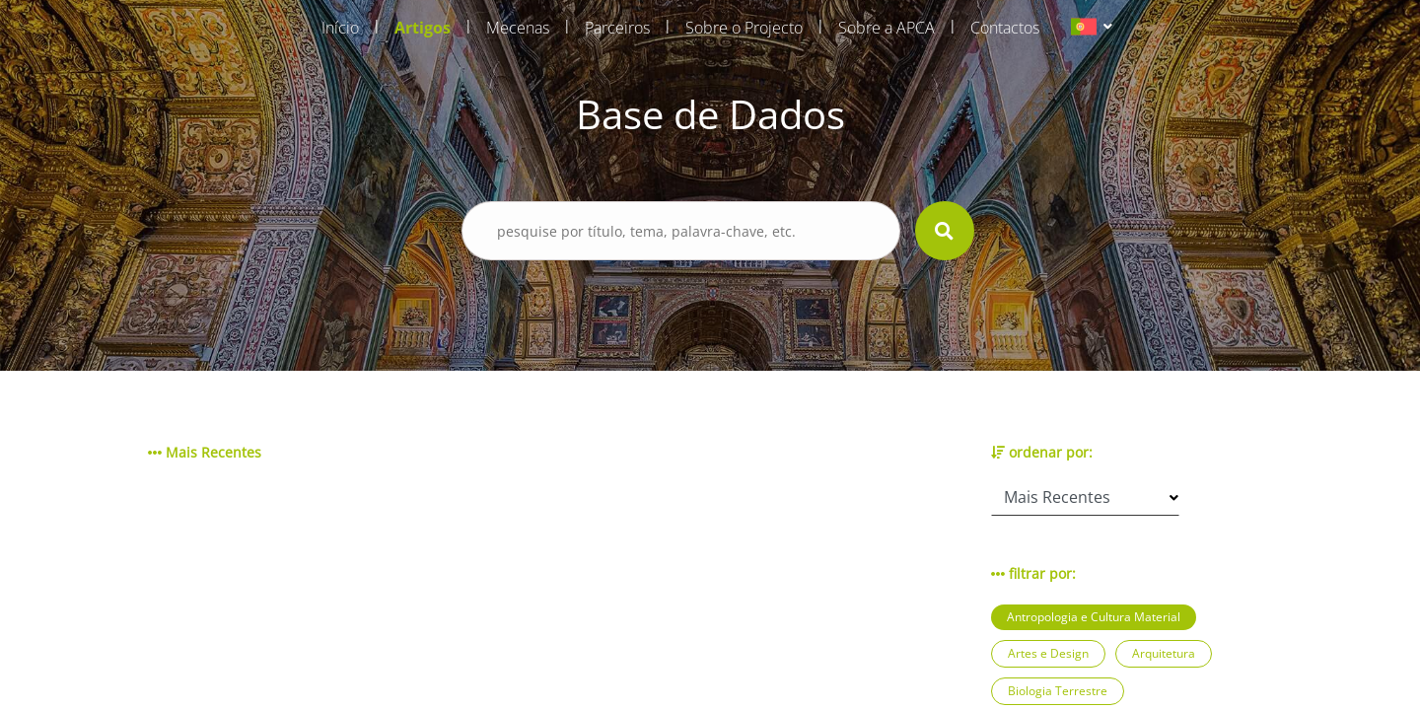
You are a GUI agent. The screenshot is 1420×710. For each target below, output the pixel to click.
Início (340, 27)
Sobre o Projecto (744, 27)
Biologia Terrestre (1057, 690)
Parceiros (617, 27)
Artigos (422, 27)
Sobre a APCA (886, 27)
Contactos (1004, 27)
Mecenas (517, 27)
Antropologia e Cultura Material (1093, 616)
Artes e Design (1048, 653)
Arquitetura (1163, 653)
